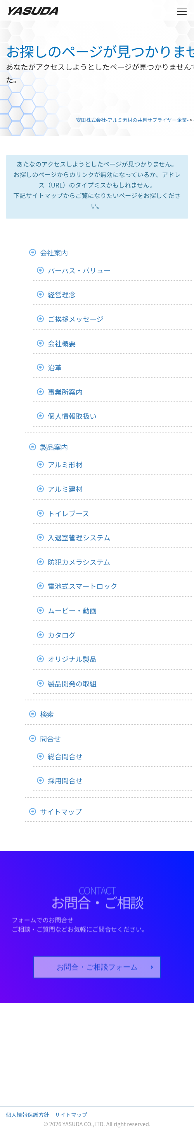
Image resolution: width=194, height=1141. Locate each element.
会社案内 (54, 252)
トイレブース (68, 513)
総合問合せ (65, 756)
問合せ (50, 738)
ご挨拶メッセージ (76, 319)
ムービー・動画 (72, 610)
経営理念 (62, 294)
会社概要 (62, 343)
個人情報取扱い (72, 416)
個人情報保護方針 (27, 1114)
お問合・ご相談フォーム (97, 977)
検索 (47, 714)
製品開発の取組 (72, 683)
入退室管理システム (79, 537)
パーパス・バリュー (79, 270)
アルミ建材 (65, 489)
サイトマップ (61, 811)
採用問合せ (65, 780)
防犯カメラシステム (79, 562)
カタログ (62, 635)
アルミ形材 (65, 464)
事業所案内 (65, 392)
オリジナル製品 (72, 659)
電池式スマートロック (82, 586)
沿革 (55, 367)
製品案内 (54, 447)
